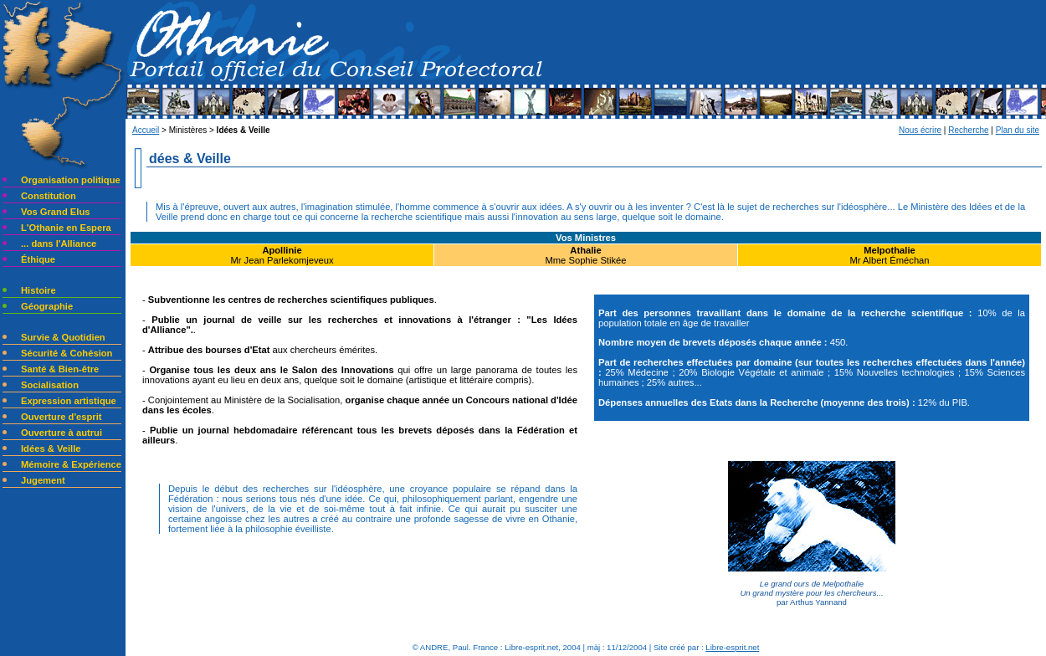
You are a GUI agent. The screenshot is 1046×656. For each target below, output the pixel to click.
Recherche (968, 130)
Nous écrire (920, 130)
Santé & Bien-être (60, 369)
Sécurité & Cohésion (66, 353)
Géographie (47, 306)
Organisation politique (70, 180)
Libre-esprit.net (732, 647)
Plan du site (1017, 130)
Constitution (48, 196)
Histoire (38, 290)
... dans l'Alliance (58, 243)
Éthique (38, 259)
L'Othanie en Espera (66, 228)
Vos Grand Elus (55, 212)
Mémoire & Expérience (71, 464)
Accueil (145, 130)
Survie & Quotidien (63, 337)
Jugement (43, 480)
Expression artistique (68, 401)
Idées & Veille (51, 448)
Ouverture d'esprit (61, 417)
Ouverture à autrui (61, 433)
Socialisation (50, 385)
